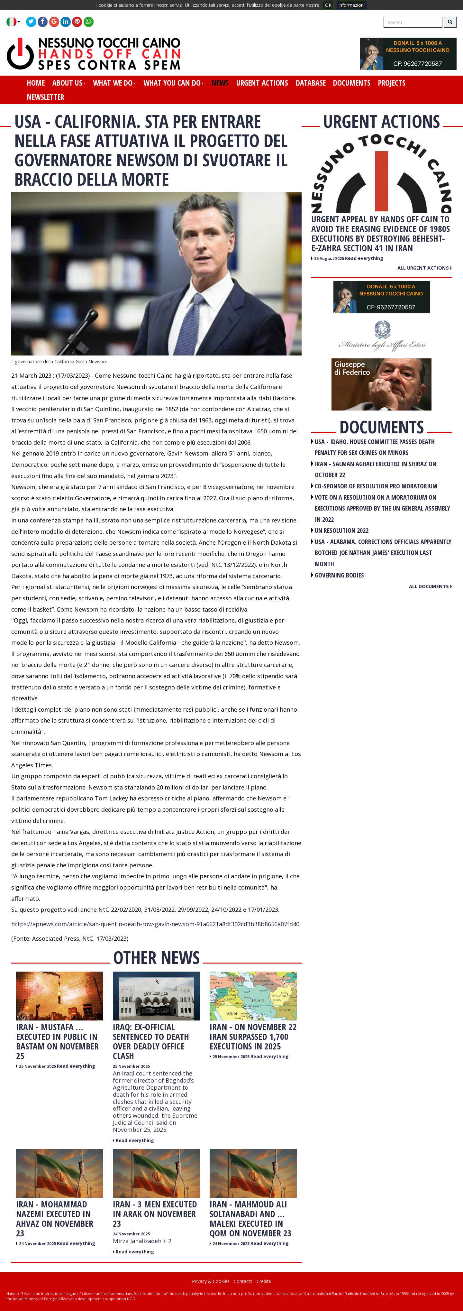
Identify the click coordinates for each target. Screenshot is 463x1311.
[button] (15, 22)
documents (351, 83)
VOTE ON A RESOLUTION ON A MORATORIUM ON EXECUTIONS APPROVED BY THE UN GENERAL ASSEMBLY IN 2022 (382, 508)
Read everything (76, 1066)
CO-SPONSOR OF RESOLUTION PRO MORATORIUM (376, 486)
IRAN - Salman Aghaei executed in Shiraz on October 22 (375, 469)
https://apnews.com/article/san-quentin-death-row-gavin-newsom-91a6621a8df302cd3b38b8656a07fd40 (155, 924)
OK (328, 5)
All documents (430, 586)
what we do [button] (114, 83)
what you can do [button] (173, 83)
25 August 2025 (329, 258)
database (311, 83)
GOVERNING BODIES (339, 575)
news (220, 83)
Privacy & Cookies (211, 1281)
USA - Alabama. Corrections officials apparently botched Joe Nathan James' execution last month (383, 552)
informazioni (352, 5)
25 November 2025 (38, 1066)
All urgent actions (424, 267)
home (36, 83)
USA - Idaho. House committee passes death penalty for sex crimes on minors (375, 447)
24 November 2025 (38, 1243)
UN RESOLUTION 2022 (341, 530)
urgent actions (262, 83)
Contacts (243, 1281)
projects (391, 83)
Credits (264, 1281)
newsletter (45, 97)
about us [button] (69, 83)
